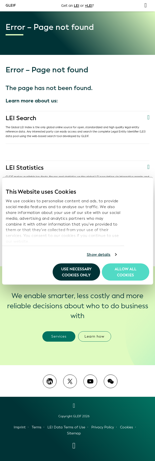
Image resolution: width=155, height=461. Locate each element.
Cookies (126, 427)
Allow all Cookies (125, 271)
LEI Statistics (25, 168)
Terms (36, 427)
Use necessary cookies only (76, 271)
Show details (98, 254)
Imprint (20, 427)
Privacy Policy (102, 427)
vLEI (88, 5)
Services (58, 336)
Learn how (94, 336)
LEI (76, 5)
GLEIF (11, 5)
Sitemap (74, 433)
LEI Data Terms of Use (66, 427)
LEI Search (21, 118)
